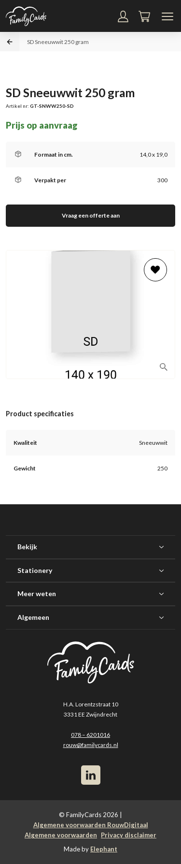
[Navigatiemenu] (167, 16)
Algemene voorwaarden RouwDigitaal (90, 825)
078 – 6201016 (90, 734)
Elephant (103, 849)
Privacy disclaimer (128, 835)
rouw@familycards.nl (90, 744)
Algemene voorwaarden (61, 835)
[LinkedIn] (90, 775)
